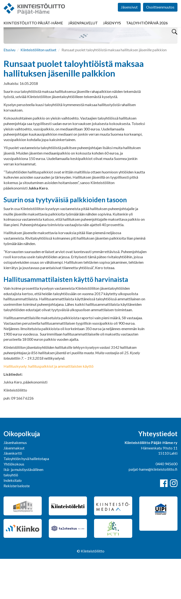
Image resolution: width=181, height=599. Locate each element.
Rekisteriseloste (17, 526)
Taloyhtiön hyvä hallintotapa (26, 498)
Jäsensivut (129, 14)
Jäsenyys (112, 28)
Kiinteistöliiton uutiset (38, 90)
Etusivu (9, 90)
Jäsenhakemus (15, 482)
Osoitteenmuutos (160, 14)
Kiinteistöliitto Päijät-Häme (33, 28)
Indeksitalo (13, 520)
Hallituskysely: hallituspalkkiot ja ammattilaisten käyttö (49, 406)
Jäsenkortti (13, 493)
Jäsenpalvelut (83, 28)
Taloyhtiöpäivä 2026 (147, 28)
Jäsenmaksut (14, 488)
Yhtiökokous (14, 504)
